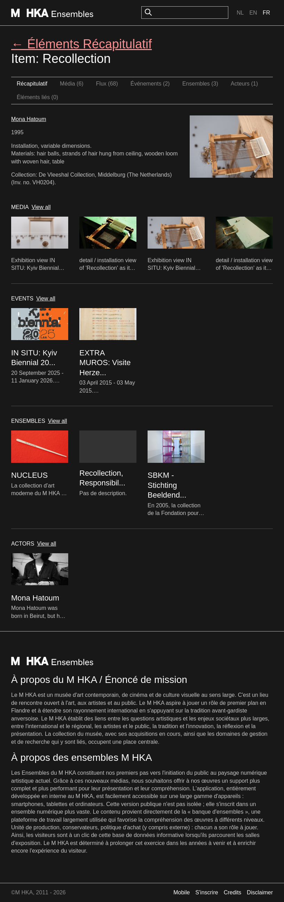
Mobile (181, 892)
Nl (240, 13)
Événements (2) (150, 84)
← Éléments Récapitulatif (81, 44)
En (253, 13)
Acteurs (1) (244, 84)
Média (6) (72, 84)
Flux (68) (107, 84)
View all (41, 207)
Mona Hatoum (28, 119)
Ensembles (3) (200, 84)
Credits (233, 892)
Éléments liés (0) (37, 97)
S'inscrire (206, 892)
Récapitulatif (32, 84)
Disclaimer (260, 892)
